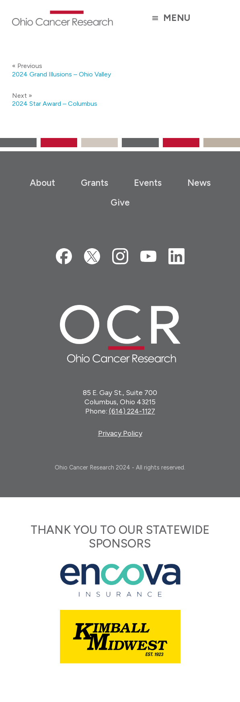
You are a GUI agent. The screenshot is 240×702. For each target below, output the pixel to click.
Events (148, 182)
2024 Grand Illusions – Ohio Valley (61, 74)
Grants (94, 182)
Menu (176, 17)
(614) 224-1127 (132, 411)
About (42, 182)
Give (120, 202)
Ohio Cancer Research (62, 18)
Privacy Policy (120, 433)
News (199, 182)
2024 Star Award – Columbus (54, 103)
